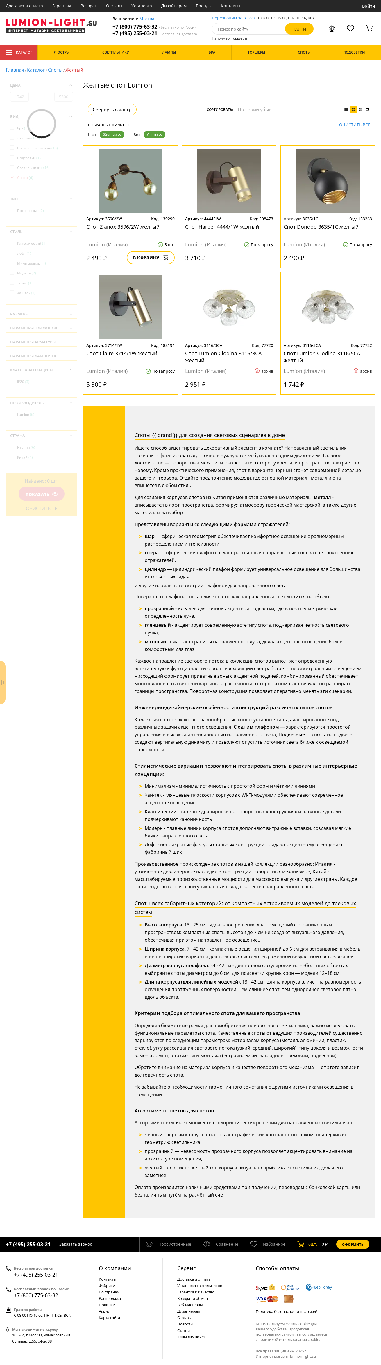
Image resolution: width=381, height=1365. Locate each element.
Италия (26, 447)
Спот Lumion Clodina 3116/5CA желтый (322, 357)
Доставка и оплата (24, 5)
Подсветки (30, 157)
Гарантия (61, 5)
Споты (55, 70)
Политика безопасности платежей (286, 1311)
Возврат (89, 5)
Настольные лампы (37, 147)
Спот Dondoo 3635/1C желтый (321, 226)
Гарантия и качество (195, 1292)
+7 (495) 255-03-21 (154, 33)
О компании (115, 1268)
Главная (15, 70)
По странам (109, 1292)
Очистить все (354, 125)
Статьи (183, 1330)
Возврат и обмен (192, 1298)
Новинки (107, 1304)
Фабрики (107, 1285)
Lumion (25, 414)
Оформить (353, 1244)
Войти (368, 6)
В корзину (150, 257)
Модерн (26, 273)
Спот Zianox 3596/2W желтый (123, 226)
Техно (25, 283)
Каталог (19, 52)
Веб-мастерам (190, 1304)
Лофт (24, 253)
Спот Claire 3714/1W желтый (121, 353)
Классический (31, 243)
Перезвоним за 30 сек (234, 18)
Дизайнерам (174, 5)
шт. (307, 1244)
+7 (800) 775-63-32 (154, 26)
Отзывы (114, 5)
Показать (42, 494)
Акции (104, 1311)
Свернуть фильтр (112, 109)
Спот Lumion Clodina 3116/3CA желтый (223, 357)
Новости (185, 1324)
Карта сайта (109, 1317)
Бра (25, 128)
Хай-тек (26, 292)
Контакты (230, 5)
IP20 (23, 381)
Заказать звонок (75, 1244)
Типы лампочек (191, 1336)
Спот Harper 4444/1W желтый (222, 226)
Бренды (204, 5)
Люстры (28, 138)
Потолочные (30, 210)
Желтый (112, 134)
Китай (25, 457)
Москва (146, 19)
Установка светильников (199, 1285)
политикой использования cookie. (289, 1339)
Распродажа (110, 1298)
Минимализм (31, 263)
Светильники (33, 167)
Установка (141, 5)
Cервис (186, 1268)
